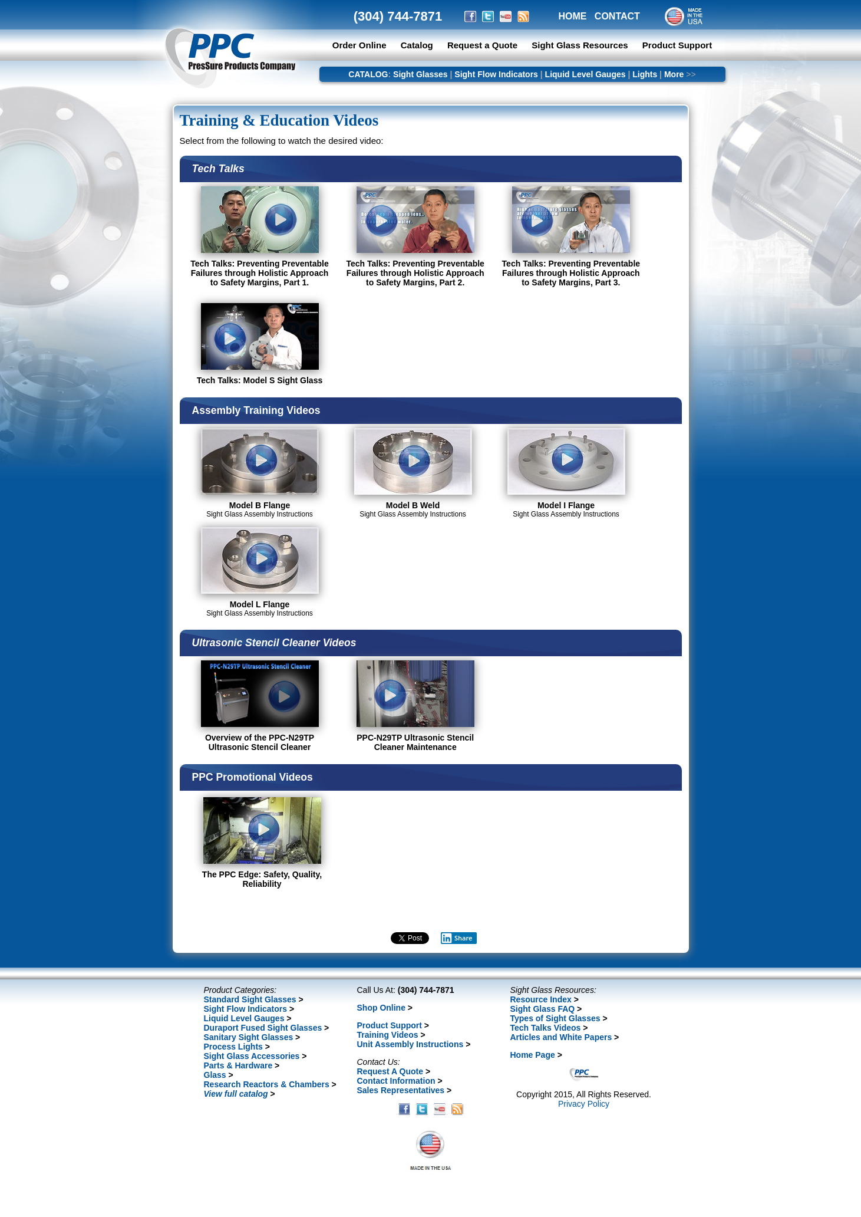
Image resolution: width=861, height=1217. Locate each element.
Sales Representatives (401, 1090)
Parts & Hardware (238, 1065)
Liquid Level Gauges (585, 74)
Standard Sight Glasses (250, 999)
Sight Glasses (420, 74)
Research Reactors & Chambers (266, 1084)
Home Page (532, 1055)
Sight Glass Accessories (252, 1056)
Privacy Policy (583, 1104)
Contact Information (396, 1081)
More (674, 74)
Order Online (359, 45)
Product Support (677, 45)
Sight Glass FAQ (542, 1009)
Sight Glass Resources (580, 45)
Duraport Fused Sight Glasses (263, 1027)
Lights (644, 74)
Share (457, 938)
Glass (215, 1075)
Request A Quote (390, 1071)
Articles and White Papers (561, 1037)
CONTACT (617, 16)
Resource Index (541, 999)
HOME (573, 16)
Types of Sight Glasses (555, 1018)
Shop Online (381, 1007)
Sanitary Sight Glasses (248, 1037)
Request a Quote (483, 45)
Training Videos (387, 1035)
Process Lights (233, 1046)
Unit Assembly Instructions (410, 1044)
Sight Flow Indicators (496, 74)
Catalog (417, 45)
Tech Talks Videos (545, 1027)
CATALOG (368, 74)
